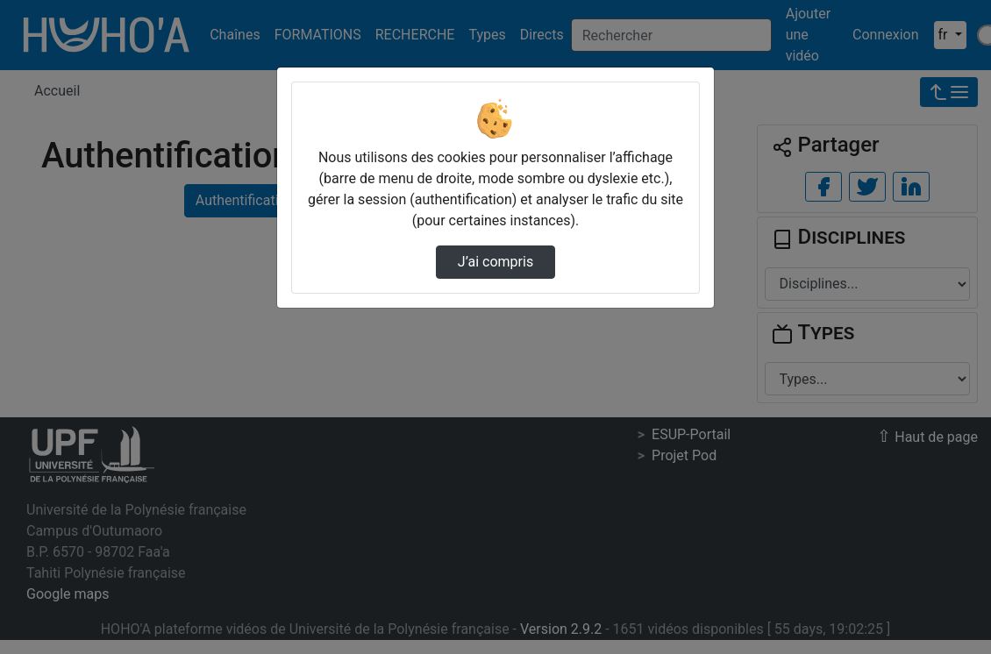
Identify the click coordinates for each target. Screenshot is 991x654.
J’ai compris (495, 261)
